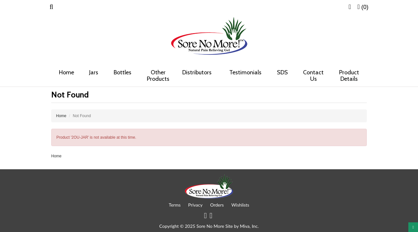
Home (66, 72)
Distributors (199, 72)
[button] (51, 7)
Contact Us (313, 75)
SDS (282, 72)
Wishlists (240, 205)
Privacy (195, 205)
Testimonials (245, 72)
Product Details (349, 75)
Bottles (122, 72)
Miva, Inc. (249, 226)
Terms (175, 205)
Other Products (158, 75)
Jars (93, 72)
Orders (217, 205)
